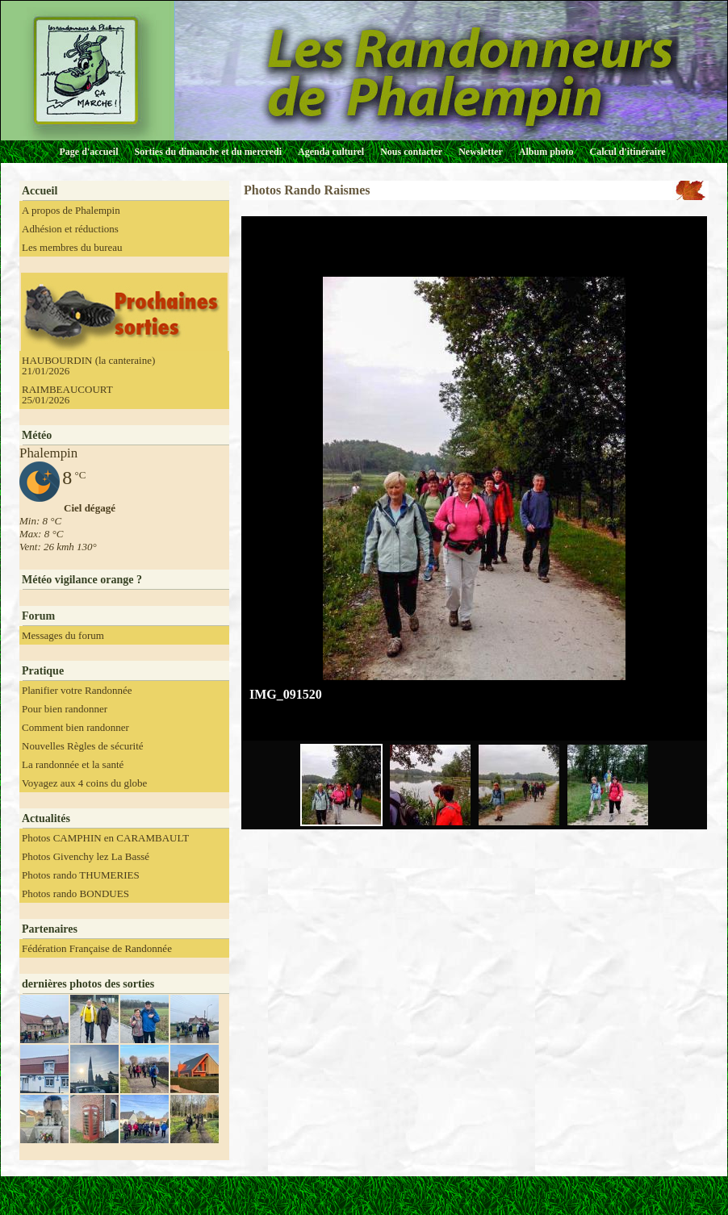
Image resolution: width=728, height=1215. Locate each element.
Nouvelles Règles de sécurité (83, 746)
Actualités (46, 818)
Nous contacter (411, 151)
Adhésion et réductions (70, 229)
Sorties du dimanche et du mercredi (208, 151)
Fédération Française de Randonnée (97, 948)
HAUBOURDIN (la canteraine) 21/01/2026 (88, 365)
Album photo (546, 151)
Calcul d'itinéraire (627, 151)
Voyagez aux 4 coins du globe (84, 783)
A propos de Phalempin (71, 210)
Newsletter (480, 151)
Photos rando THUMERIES (81, 875)
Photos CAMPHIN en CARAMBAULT (105, 838)
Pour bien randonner (64, 709)
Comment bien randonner (75, 727)
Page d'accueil (89, 151)
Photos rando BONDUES (75, 893)
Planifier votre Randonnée (77, 690)
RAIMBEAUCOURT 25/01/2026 (67, 394)
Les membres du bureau (72, 247)
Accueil (39, 191)
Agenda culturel (331, 151)
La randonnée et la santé (72, 764)
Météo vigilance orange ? (82, 580)
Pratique (43, 671)
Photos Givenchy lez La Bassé (85, 856)
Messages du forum (63, 635)
